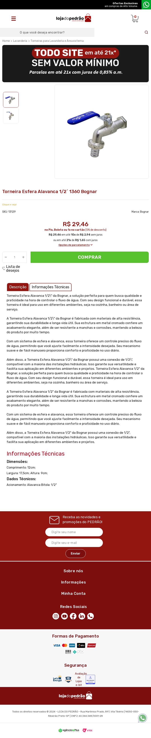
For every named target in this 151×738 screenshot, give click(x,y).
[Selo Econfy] (90, 679)
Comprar (90, 257)
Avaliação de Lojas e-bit (79, 679)
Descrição (17, 287)
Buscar (146, 32)
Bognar (144, 211)
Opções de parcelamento (75, 244)
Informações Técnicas (50, 287)
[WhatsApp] (91, 616)
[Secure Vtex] (68, 679)
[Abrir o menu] (14, 19)
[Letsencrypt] (57, 678)
